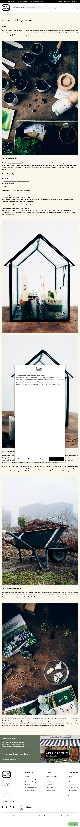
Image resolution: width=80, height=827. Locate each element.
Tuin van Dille (71, 781)
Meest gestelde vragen (31, 781)
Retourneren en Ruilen (31, 787)
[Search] (55, 7)
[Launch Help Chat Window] (73, 824)
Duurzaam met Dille (73, 787)
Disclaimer (51, 815)
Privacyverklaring (40, 815)
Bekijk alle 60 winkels (51, 756)
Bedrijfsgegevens (51, 790)
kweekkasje (24, 210)
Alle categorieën (18, 7)
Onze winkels (50, 779)
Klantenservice (67, 1)
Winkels (60, 1)
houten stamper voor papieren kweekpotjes (16, 181)
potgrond (11, 183)
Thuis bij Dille (71, 776)
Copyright (60, 815)
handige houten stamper (15, 163)
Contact (27, 776)
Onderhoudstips (72, 793)
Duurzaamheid (50, 787)
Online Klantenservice (9, 759)
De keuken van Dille (73, 784)
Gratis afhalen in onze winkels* (36, 1)
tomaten (41, 167)
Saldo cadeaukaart (30, 790)
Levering (27, 784)
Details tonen (23, 459)
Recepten (70, 795)
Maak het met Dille (73, 779)
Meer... (27, 793)
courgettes (62, 167)
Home (3, 14)
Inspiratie (73, 772)
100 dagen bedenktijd (22, 1)
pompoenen (69, 167)
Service (29, 772)
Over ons (51, 772)
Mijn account (72, 7)
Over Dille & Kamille (52, 776)
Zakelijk (49, 781)
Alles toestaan (57, 459)
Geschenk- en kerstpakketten (33, 779)
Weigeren (43, 459)
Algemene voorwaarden (72, 815)
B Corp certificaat (51, 793)
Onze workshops (72, 790)
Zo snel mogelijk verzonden (9, 1)
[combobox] (40, 7)
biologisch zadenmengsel (27, 725)
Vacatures (49, 784)
